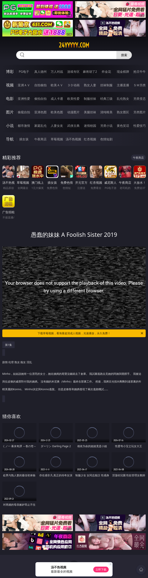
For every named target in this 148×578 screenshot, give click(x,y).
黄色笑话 (123, 126)
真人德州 (40, 71)
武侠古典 (73, 126)
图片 (10, 112)
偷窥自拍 (24, 112)
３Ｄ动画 (73, 85)
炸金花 (106, 71)
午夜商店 (40, 139)
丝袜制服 (106, 85)
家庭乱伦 (40, 126)
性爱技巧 (139, 126)
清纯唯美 (106, 112)
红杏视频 (90, 139)
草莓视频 (57, 139)
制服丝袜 (90, 98)
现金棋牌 (123, 71)
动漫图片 (73, 112)
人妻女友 (57, 126)
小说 (10, 125)
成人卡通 (57, 98)
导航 (10, 139)
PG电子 (24, 71)
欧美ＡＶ (57, 85)
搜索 (124, 55)
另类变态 (139, 98)
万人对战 (57, 71)
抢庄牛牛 (139, 71)
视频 (10, 85)
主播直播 (123, 85)
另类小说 (106, 126)
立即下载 (101, 569)
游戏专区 (73, 71)
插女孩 (24, 139)
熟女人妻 (90, 85)
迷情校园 (90, 126)
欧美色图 (57, 112)
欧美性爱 (73, 98)
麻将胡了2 (90, 71)
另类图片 (139, 112)
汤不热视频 (73, 139)
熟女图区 (123, 112)
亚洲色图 (40, 112)
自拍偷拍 (40, 85)
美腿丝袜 (90, 112)
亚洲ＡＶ (24, 85)
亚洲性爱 (24, 98)
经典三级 (106, 98)
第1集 (8, 345)
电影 (10, 98)
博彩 (10, 71)
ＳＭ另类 (139, 85)
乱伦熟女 (123, 98)
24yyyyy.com (74, 45)
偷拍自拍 (40, 98)
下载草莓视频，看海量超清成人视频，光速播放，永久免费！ (91, 333)
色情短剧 (106, 139)
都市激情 (24, 126)
